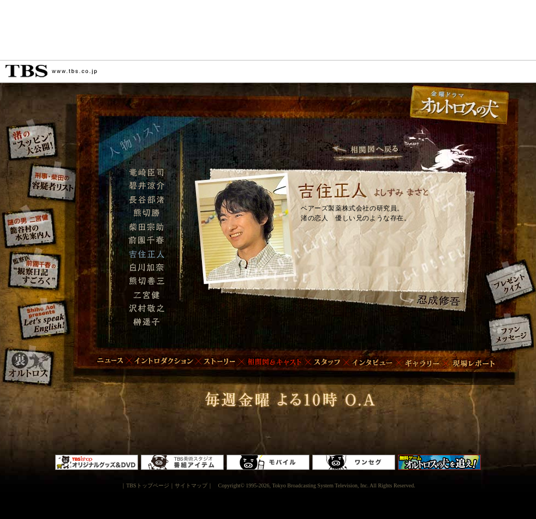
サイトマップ (191, 485)
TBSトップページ (147, 485)
